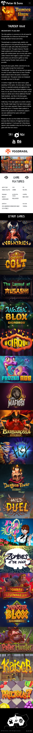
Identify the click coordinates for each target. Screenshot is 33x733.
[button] (16, 135)
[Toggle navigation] (29, 3)
